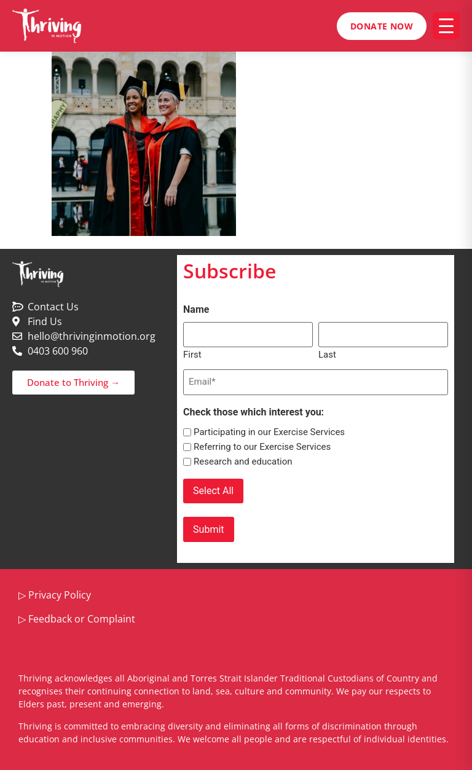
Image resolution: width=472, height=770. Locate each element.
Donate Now (381, 26)
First (192, 353)
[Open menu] (446, 25)
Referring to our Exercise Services (262, 445)
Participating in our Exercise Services (269, 431)
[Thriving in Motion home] (46, 26)
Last (327, 353)
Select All (213, 489)
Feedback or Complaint (81, 616)
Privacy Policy (59, 593)
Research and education (243, 460)
